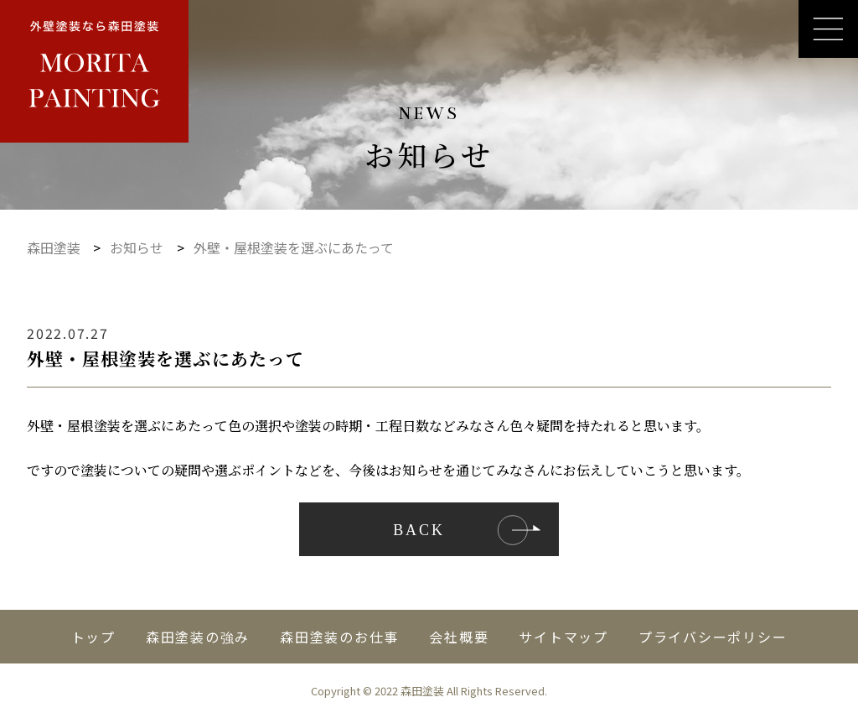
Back (419, 530)
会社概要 (458, 637)
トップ (93, 637)
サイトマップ (563, 637)
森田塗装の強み (198, 637)
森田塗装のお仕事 (339, 637)
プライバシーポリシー (713, 637)
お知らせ (136, 247)
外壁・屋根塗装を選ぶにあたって (294, 247)
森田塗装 (53, 247)
